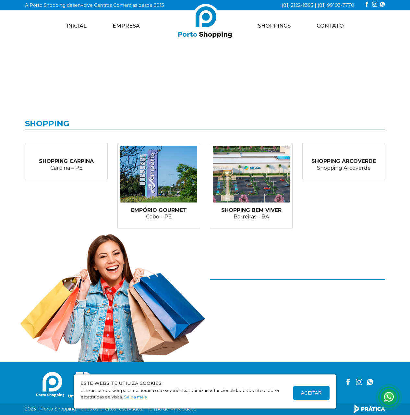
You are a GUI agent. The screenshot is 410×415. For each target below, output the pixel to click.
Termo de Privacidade (172, 409)
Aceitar (311, 393)
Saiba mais (135, 396)
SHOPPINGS (274, 26)
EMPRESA (126, 26)
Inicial (76, 26)
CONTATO (330, 26)
